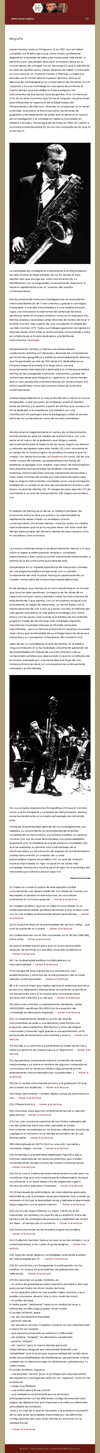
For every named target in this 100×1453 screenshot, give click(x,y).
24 (22, 839)
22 (80, 637)
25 (25, 843)
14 (65, 452)
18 (61, 493)
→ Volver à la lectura (64, 899)
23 (65, 807)
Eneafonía (56, 456)
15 (65, 456)
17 (84, 489)
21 (64, 629)
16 (44, 489)
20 (73, 612)
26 (85, 843)
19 (32, 523)
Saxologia (33, 340)
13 (61, 448)
